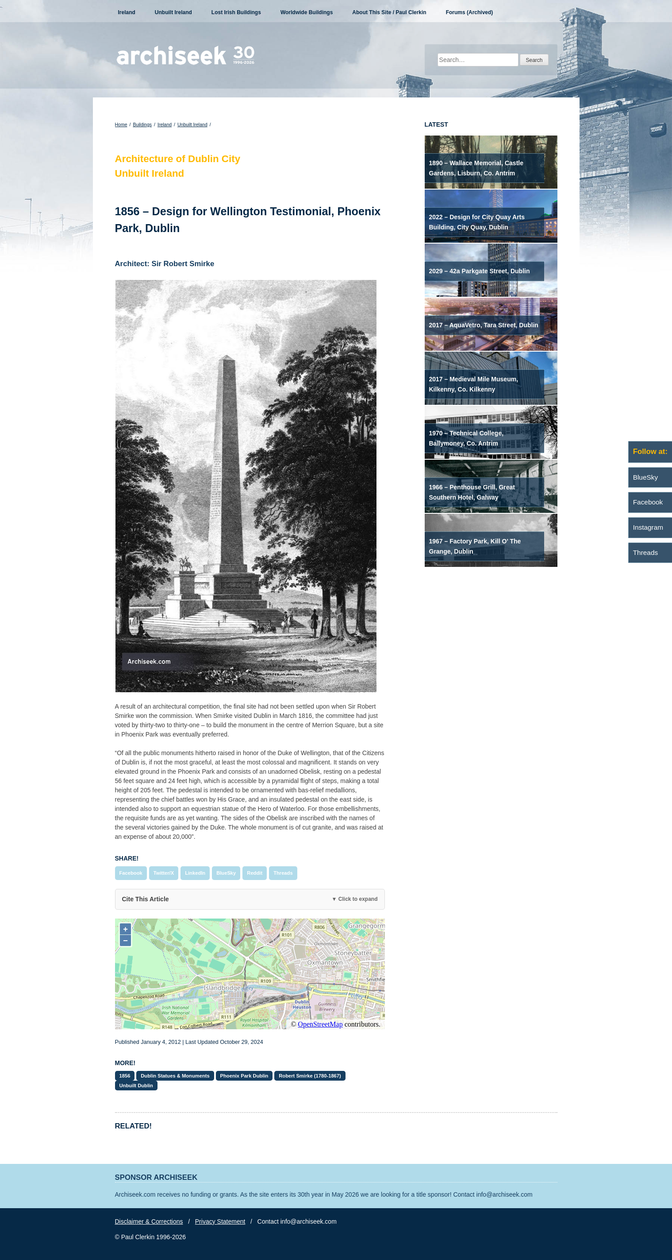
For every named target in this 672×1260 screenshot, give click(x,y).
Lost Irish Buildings (236, 12)
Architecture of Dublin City (178, 158)
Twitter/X (164, 873)
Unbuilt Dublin (136, 1085)
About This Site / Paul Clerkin (389, 12)
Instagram (648, 527)
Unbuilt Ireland (173, 12)
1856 (125, 1075)
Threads (283, 873)
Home (121, 124)
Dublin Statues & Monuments (175, 1075)
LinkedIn (195, 873)
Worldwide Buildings (306, 12)
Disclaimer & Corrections (149, 1221)
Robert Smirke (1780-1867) (310, 1075)
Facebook (130, 873)
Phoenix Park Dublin (244, 1075)
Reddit (254, 873)
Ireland (126, 12)
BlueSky (226, 873)
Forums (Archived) (469, 12)
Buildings (142, 124)
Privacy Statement (220, 1221)
